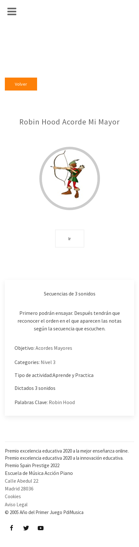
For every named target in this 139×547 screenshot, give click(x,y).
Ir (69, 238)
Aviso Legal (16, 504)
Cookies (13, 496)
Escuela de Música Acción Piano (39, 473)
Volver (21, 84)
